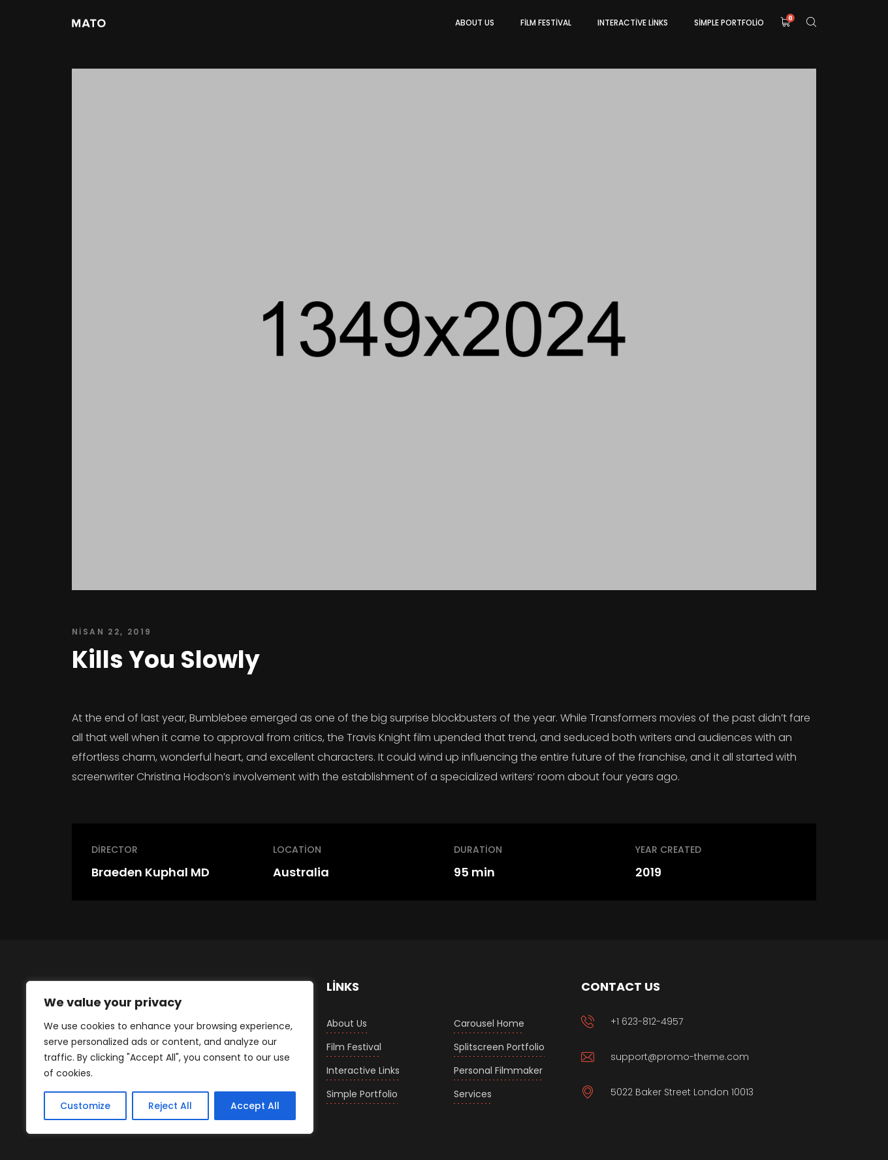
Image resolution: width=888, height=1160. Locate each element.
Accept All (254, 1105)
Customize (85, 1105)
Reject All (170, 1105)
